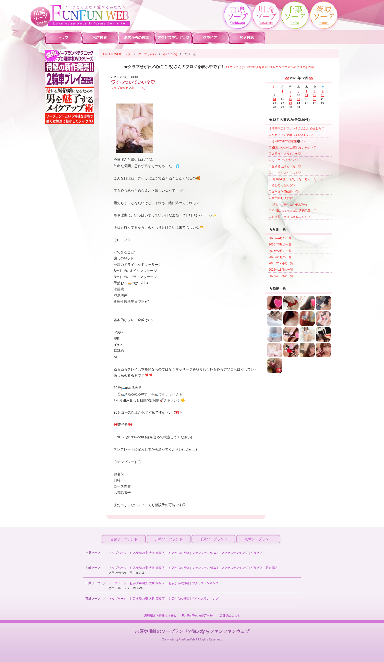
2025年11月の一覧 (281, 269)
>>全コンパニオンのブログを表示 (291, 67)
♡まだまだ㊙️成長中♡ (284, 191)
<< (287, 78)
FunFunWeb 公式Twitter (198, 615)
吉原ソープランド (124, 539)
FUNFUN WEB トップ (116, 54)
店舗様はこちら (229, 615)
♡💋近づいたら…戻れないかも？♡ (292, 147)
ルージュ (124, 588)
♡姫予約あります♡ (282, 198)
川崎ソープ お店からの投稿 (137, 38)
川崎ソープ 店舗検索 (100, 38)
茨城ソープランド (258, 539)
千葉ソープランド (213, 539)
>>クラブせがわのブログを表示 (247, 67)
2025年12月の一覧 (281, 263)
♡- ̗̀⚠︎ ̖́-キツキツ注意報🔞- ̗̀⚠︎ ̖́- (287, 141)
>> (311, 78)
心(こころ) (170, 54)
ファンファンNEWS (205, 553)
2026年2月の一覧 (280, 251)
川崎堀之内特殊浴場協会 (160, 615)
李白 (111, 588)
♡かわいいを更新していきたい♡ (291, 135)
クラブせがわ (147, 54)
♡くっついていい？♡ (283, 160)
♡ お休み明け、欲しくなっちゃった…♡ (295, 179)
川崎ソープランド (168, 539)
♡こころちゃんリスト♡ (285, 172)
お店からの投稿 (178, 553)
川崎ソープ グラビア (210, 38)
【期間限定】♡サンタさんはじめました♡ (296, 128)
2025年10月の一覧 (281, 276)
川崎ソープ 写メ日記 (247, 38)
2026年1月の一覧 (280, 257)
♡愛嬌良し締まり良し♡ (285, 166)
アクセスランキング (234, 553)
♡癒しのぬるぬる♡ (282, 185)
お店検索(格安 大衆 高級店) (148, 553)
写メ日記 (271, 567)
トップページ (118, 553)
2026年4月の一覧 (280, 238)
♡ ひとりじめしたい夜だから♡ (290, 204)
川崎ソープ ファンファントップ (63, 38)
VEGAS (138, 588)
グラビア (257, 553)
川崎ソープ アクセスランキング (173, 38)
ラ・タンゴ (137, 572)
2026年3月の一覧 (280, 244)
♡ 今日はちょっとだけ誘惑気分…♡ (292, 210)
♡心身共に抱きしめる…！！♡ (289, 217)
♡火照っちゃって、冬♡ (285, 153)
